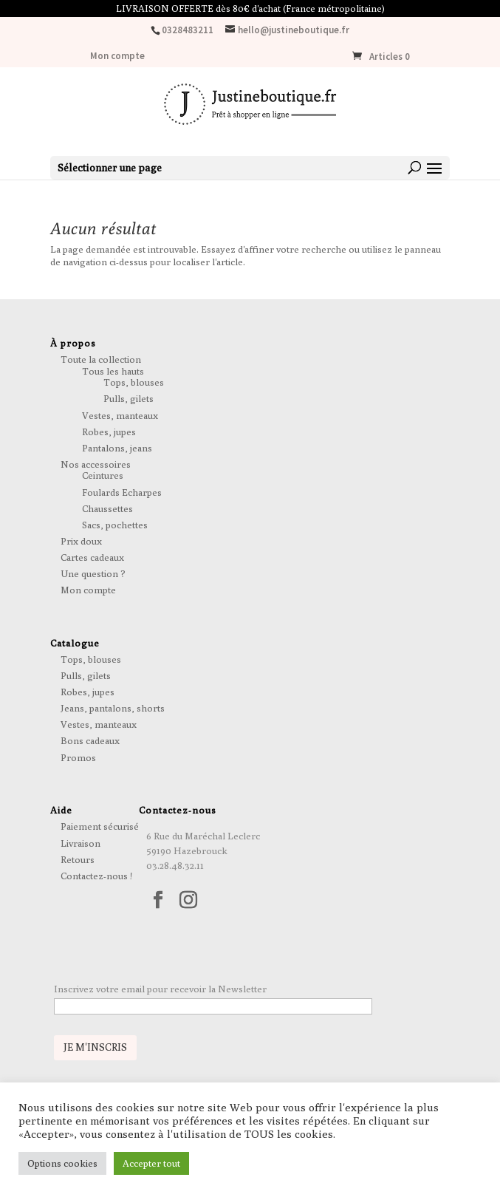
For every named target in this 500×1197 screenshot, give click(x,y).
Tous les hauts (113, 371)
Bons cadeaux (90, 740)
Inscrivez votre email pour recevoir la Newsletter (160, 989)
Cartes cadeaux (92, 557)
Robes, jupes (109, 431)
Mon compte (117, 56)
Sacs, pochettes (115, 525)
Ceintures (102, 475)
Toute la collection (101, 359)
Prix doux (81, 541)
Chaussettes (107, 508)
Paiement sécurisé (100, 826)
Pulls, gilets (128, 398)
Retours (78, 859)
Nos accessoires (96, 464)
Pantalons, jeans (117, 448)
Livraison (80, 843)
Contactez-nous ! (96, 875)
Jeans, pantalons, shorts (113, 708)
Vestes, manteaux (120, 415)
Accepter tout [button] (151, 1163)
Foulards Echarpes (122, 492)
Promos (78, 757)
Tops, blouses (133, 382)
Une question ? (93, 573)
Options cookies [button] (62, 1163)
